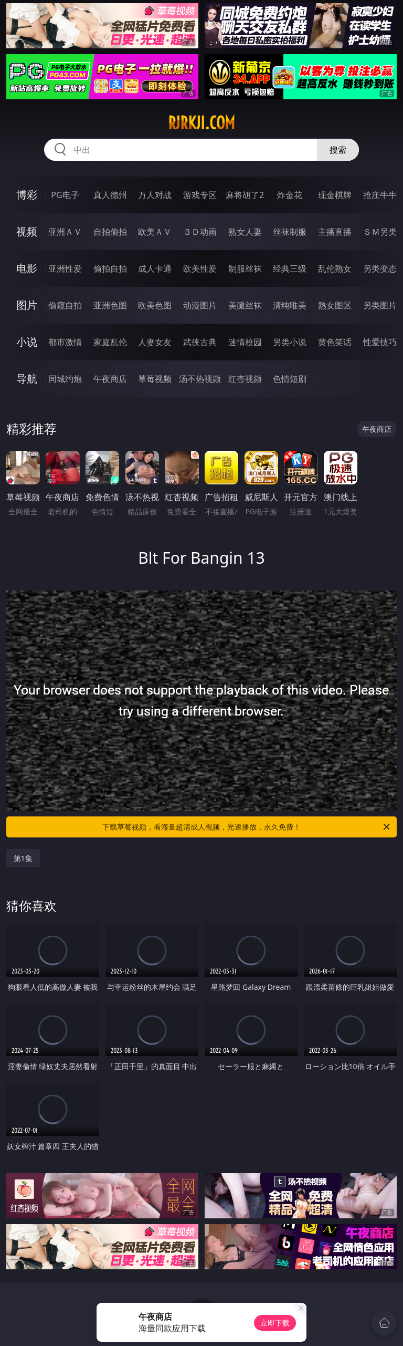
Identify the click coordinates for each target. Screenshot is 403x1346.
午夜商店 (110, 379)
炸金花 (289, 195)
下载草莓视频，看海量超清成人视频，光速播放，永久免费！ (246, 827)
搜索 (338, 150)
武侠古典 (200, 342)
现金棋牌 (335, 195)
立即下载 (275, 1323)
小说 (26, 342)
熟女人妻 (245, 231)
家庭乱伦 (110, 342)
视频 (26, 231)
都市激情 (65, 342)
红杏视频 (245, 379)
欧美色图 (155, 305)
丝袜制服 (289, 231)
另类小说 (289, 342)
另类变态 (380, 268)
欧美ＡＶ (155, 231)
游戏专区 (200, 195)
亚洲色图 (110, 305)
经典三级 (289, 268)
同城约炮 (65, 379)
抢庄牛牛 (380, 195)
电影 (26, 268)
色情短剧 (289, 379)
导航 (26, 378)
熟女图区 (335, 305)
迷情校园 (245, 342)
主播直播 (335, 231)
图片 (26, 305)
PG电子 (65, 195)
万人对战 (155, 195)
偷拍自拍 (110, 268)
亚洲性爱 (65, 268)
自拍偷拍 (110, 231)
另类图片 (380, 305)
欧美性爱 (200, 268)
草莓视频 (155, 379)
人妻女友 (155, 342)
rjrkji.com (201, 122)
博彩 (26, 195)
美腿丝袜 (245, 305)
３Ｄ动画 (200, 231)
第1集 (23, 858)
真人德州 (110, 195)
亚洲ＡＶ (65, 231)
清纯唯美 (289, 305)
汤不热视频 (200, 379)
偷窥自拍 (65, 305)
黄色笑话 (335, 342)
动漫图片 (200, 305)
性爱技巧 (380, 342)
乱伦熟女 (335, 268)
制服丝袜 (245, 268)
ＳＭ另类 (380, 231)
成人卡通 (155, 268)
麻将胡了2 (245, 195)
